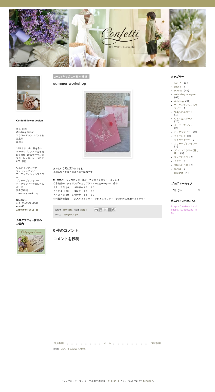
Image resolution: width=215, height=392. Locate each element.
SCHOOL (178, 91)
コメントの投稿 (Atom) (73, 349)
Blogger (148, 381)
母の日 (177, 169)
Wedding (179, 101)
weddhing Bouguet (185, 94)
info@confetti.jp (27, 210)
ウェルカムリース (183, 119)
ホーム (107, 343)
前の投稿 (156, 343)
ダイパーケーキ (182, 140)
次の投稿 (59, 343)
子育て (177, 161)
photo (177, 87)
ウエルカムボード (183, 112)
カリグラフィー (71, 215)
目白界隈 (178, 173)
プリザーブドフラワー (185, 144)
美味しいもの (181, 165)
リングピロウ (181, 157)
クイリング (180, 136)
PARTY (177, 83)
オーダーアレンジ (183, 125)
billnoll (113, 381)
